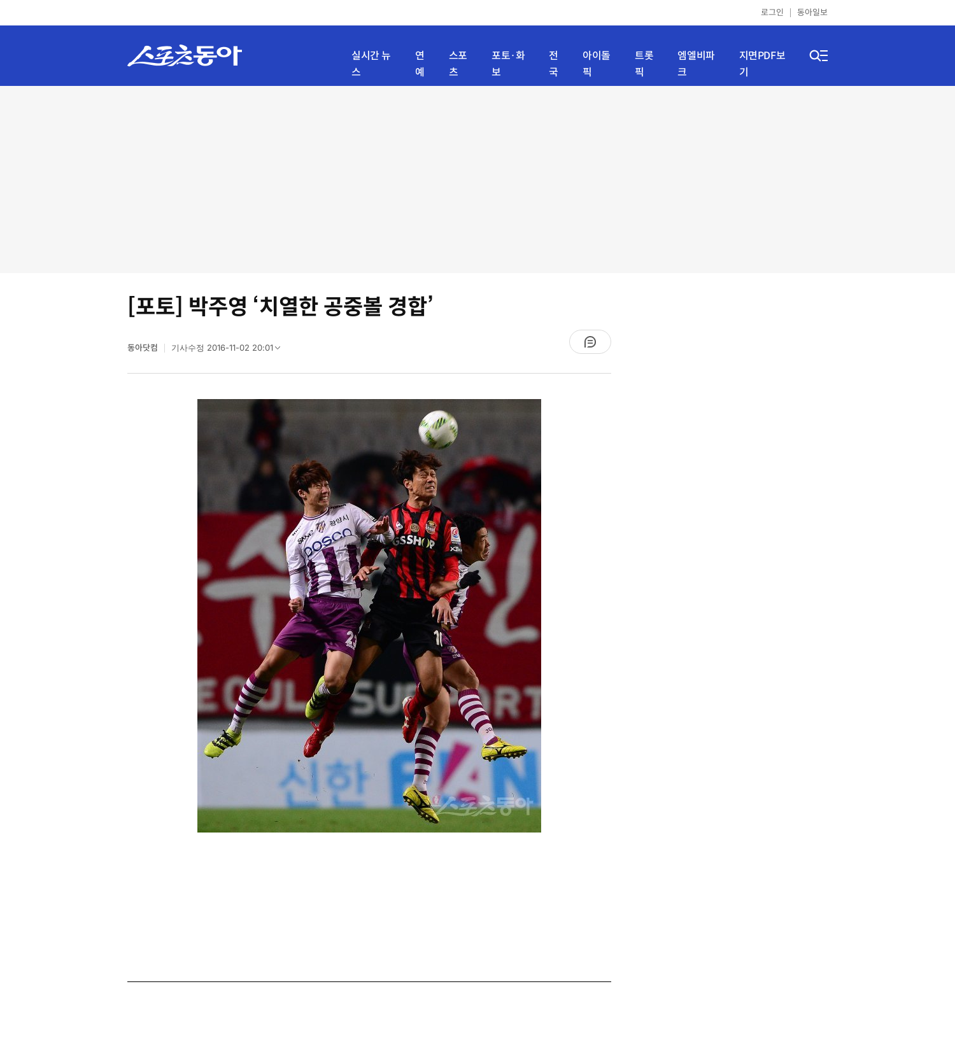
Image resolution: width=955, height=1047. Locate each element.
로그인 (772, 12)
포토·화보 (508, 64)
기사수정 (229, 350)
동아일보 (812, 12)
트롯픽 (644, 64)
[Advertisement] (477, 178)
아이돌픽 (597, 64)
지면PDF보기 (762, 64)
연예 (420, 64)
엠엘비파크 (695, 64)
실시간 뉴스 (371, 64)
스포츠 (458, 64)
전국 (553, 64)
